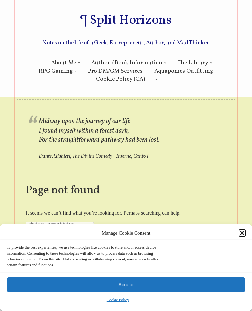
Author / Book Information (126, 63)
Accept (126, 284)
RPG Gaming (56, 71)
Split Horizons (131, 20)
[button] (242, 233)
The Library (193, 63)
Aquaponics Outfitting (183, 71)
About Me (63, 63)
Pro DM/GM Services (115, 71)
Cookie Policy (118, 300)
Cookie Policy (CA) (120, 79)
